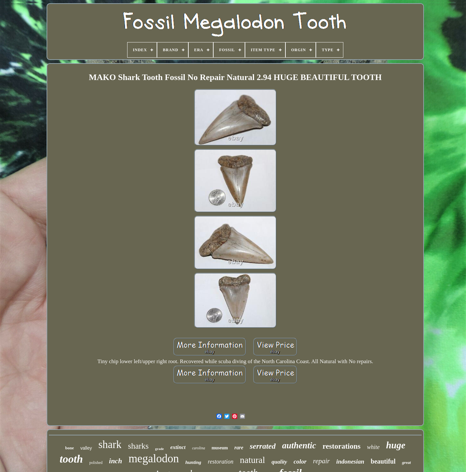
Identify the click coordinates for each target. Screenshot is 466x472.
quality (279, 462)
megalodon (153, 458)
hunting (193, 462)
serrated (263, 446)
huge (395, 445)
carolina (198, 448)
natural (252, 460)
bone (69, 447)
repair (321, 461)
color (300, 461)
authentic (299, 445)
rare (238, 447)
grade (159, 449)
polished (96, 462)
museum (220, 447)
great (406, 462)
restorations (342, 446)
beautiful (383, 461)
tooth (71, 459)
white (373, 447)
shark (109, 444)
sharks (138, 446)
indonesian (350, 461)
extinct (177, 447)
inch (115, 461)
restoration (220, 461)
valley (86, 448)
